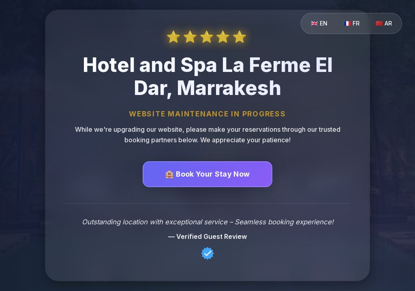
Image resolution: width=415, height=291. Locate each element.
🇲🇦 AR (384, 23)
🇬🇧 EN (319, 23)
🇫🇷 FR (351, 23)
